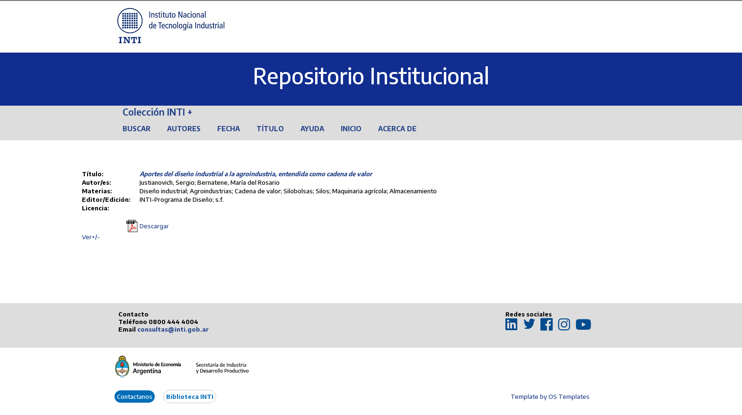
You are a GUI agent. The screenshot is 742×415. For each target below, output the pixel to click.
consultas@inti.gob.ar (173, 329)
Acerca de (397, 129)
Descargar (154, 226)
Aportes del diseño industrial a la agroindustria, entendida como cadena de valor (256, 174)
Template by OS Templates (550, 396)
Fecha (228, 129)
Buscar (136, 129)
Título (270, 129)
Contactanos (134, 396)
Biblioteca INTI (189, 396)
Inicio (351, 129)
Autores (184, 129)
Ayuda (312, 129)
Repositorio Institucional (371, 75)
